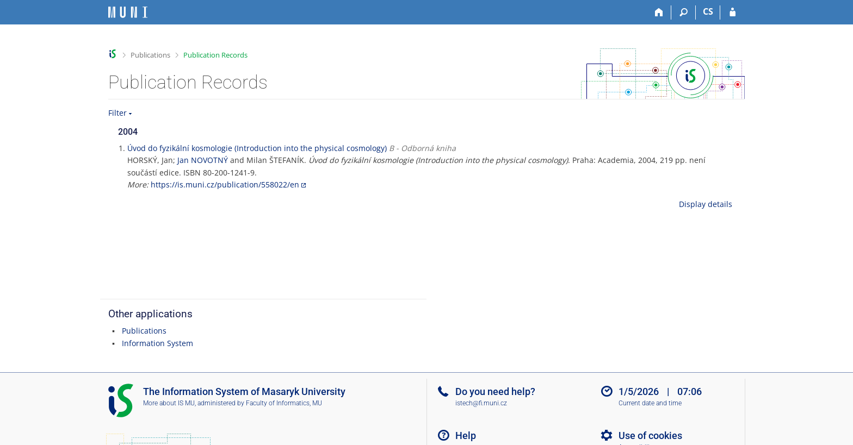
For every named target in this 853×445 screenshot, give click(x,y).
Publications (150, 55)
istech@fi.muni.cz (481, 403)
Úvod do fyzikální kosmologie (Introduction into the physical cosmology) (257, 148)
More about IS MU (169, 403)
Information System (157, 343)
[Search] (683, 12)
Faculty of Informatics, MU (284, 403)
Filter (117, 113)
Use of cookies (650, 435)
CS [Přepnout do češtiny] (708, 11)
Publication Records (215, 55)
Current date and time (650, 403)
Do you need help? (495, 391)
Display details (705, 204)
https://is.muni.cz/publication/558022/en (225, 184)
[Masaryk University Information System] (127, 12)
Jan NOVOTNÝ (202, 160)
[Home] (659, 12)
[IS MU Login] (732, 12)
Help (465, 435)
